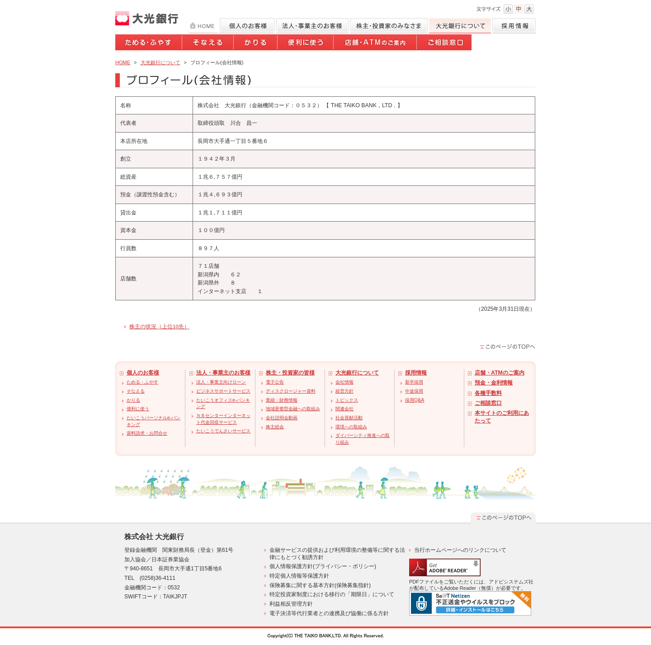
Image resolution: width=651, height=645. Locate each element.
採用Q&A (414, 400)
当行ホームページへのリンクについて (460, 550)
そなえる (208, 44)
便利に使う (306, 44)
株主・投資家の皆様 (290, 373)
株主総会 (275, 426)
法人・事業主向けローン (221, 381)
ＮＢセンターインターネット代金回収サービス (223, 419)
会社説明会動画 (281, 417)
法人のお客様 (312, 26)
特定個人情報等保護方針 (299, 576)
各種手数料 (488, 393)
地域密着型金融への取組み (293, 408)
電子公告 (275, 381)
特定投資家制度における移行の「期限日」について (331, 594)
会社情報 (344, 381)
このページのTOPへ (507, 346)
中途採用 (414, 391)
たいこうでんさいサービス (223, 430)
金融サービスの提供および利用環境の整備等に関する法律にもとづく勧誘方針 (337, 553)
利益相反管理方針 (291, 604)
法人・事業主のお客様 (223, 373)
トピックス (346, 400)
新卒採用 (414, 381)
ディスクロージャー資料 (291, 391)
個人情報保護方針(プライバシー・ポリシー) (322, 566)
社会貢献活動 (349, 417)
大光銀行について (460, 26)
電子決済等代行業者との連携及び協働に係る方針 (329, 613)
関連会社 (344, 408)
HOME (203, 26)
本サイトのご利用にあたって (502, 417)
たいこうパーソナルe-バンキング (153, 421)
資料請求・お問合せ (147, 433)
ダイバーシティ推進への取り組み (362, 439)
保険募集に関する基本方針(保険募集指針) (320, 585)
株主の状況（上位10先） (159, 326)
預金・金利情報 (494, 382)
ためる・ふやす (149, 44)
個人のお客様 (247, 26)
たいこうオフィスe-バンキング (223, 403)
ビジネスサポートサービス (223, 391)
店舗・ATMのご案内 (375, 44)
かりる (256, 44)
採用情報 (514, 26)
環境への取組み (351, 426)
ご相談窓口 (444, 44)
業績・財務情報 (281, 400)
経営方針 (344, 391)
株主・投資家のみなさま (389, 26)
